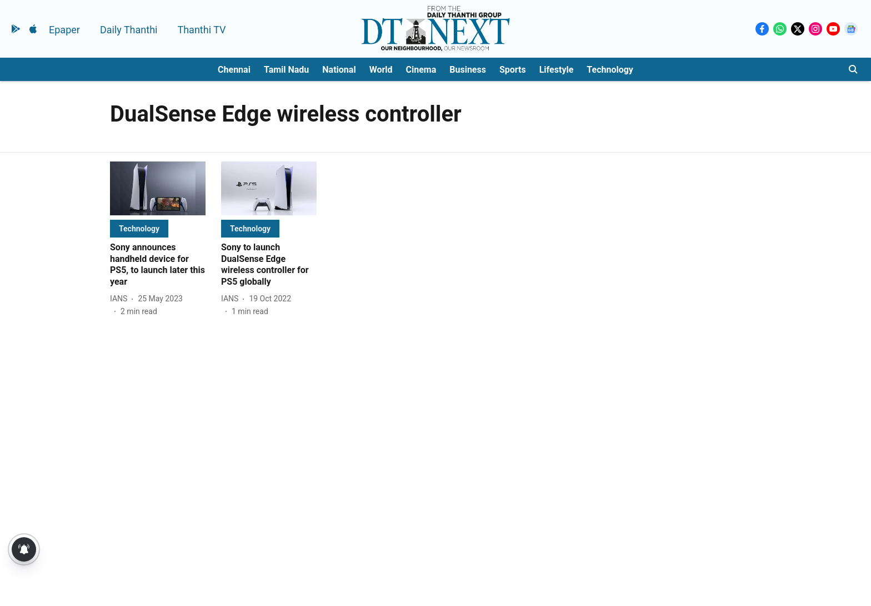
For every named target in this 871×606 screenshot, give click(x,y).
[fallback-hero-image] (158, 188)
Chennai (234, 69)
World (381, 69)
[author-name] (121, 299)
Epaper (64, 30)
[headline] (158, 265)
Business (467, 69)
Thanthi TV (201, 30)
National (339, 69)
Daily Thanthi (129, 30)
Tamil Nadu (286, 69)
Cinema (421, 69)
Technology (610, 69)
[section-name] (139, 228)
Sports (512, 69)
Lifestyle (556, 69)
